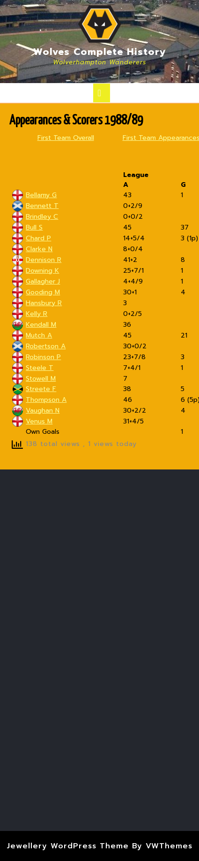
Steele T (39, 368)
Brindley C (42, 217)
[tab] (102, 93)
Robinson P (43, 357)
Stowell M (41, 379)
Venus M (39, 421)
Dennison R (43, 260)
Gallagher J (43, 281)
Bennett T (42, 206)
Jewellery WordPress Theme (68, 846)
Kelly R (36, 314)
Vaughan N (42, 410)
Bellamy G (41, 195)
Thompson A (46, 400)
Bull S (34, 227)
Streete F (41, 389)
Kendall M (41, 325)
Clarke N (39, 249)
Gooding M (43, 292)
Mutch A (39, 335)
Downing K (42, 271)
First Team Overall (65, 138)
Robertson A (46, 346)
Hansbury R (44, 303)
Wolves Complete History (99, 52)
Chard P (38, 238)
